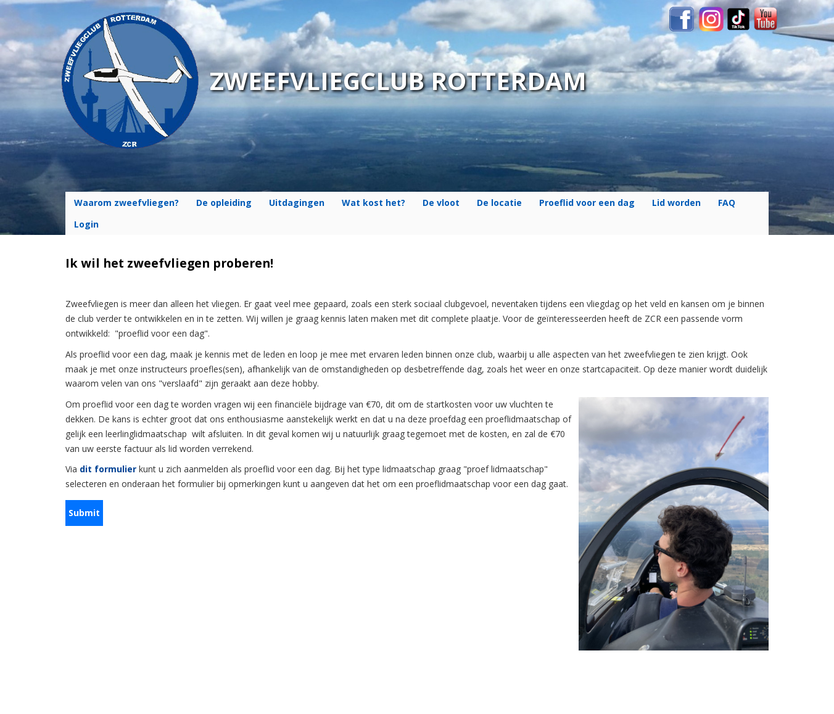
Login (86, 224)
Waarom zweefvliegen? (126, 202)
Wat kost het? (373, 202)
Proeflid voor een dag (587, 202)
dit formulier (108, 469)
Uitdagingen (296, 202)
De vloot (441, 202)
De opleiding (224, 202)
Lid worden (676, 202)
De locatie (499, 202)
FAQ (726, 202)
